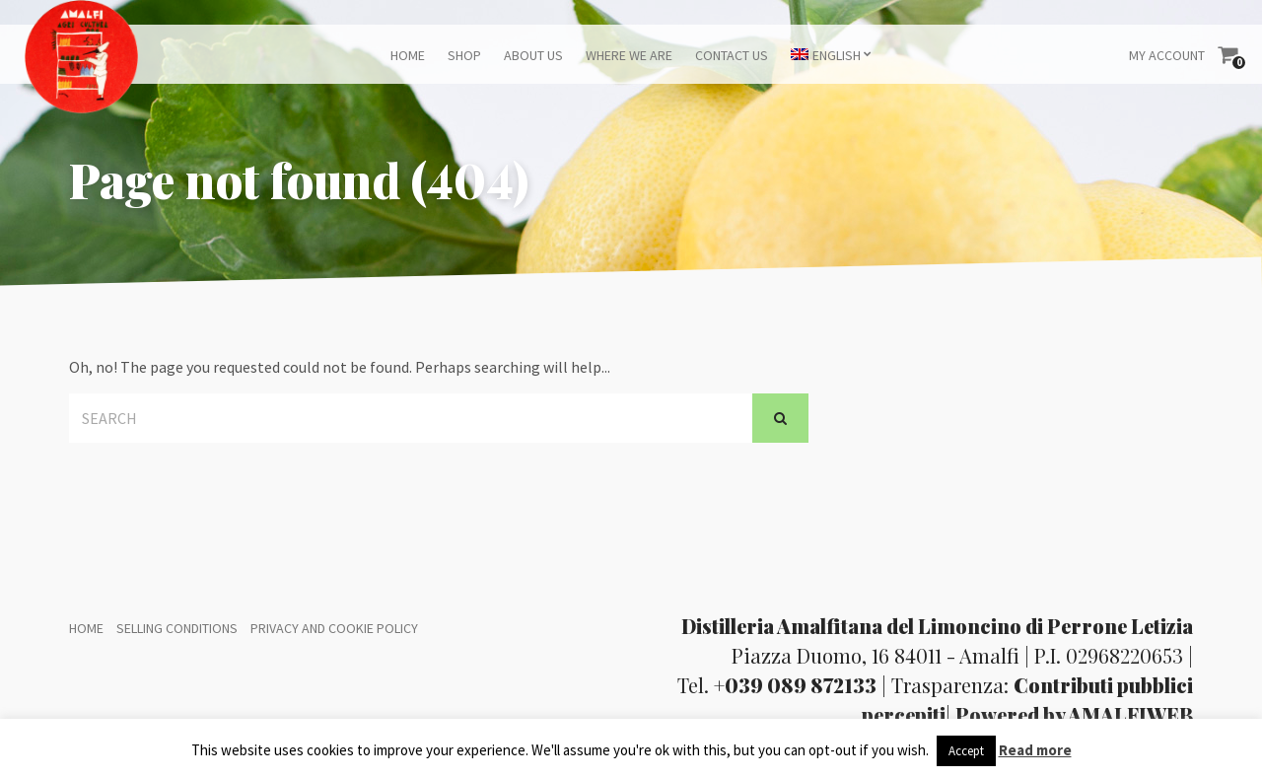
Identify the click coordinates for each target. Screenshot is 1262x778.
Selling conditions (177, 628)
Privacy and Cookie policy (334, 628)
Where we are (629, 55)
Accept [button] (966, 751)
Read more (1035, 750)
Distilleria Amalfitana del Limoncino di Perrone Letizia (937, 625)
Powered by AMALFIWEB (1074, 714)
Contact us (731, 55)
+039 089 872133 (795, 685)
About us (533, 55)
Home (407, 55)
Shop (464, 55)
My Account (1167, 55)
